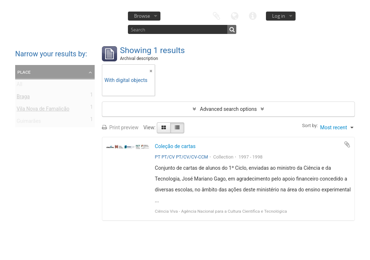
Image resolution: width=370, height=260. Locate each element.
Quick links (253, 15)
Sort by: (310, 125)
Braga (23, 98)
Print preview (120, 127)
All (19, 85)
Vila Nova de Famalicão (43, 110)
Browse (142, 16)
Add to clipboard (347, 144)
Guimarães (29, 122)
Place (24, 72)
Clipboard (216, 15)
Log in (278, 16)
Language (234, 15)
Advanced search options (228, 109)
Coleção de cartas (175, 146)
